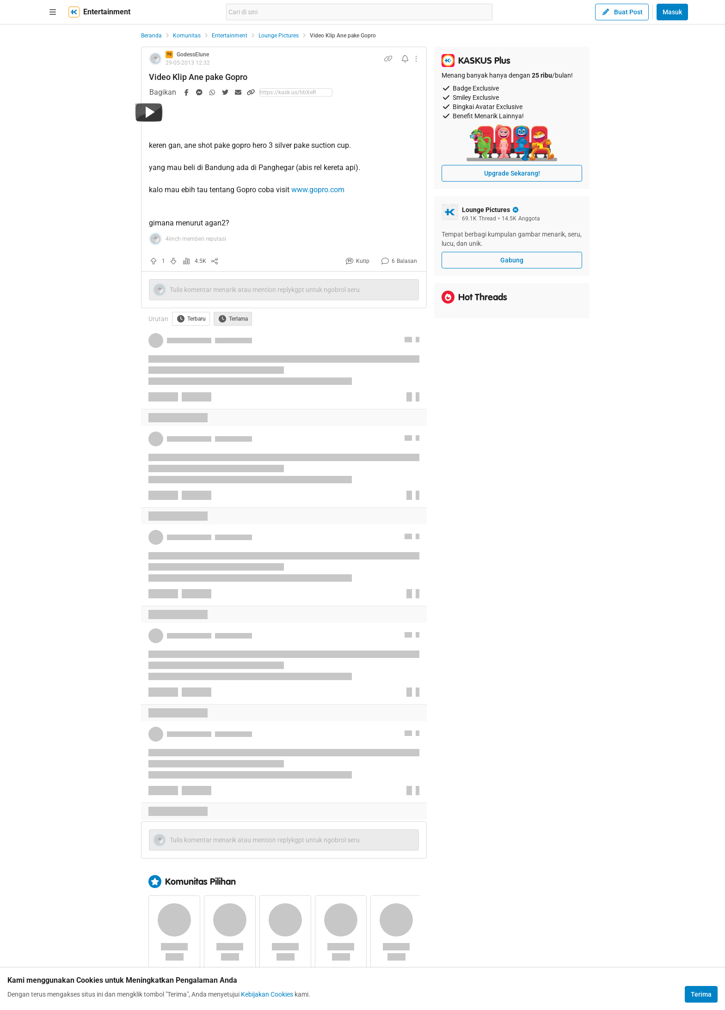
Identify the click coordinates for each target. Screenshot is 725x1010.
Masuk (672, 12)
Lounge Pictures (278, 35)
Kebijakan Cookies (267, 994)
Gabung (511, 260)
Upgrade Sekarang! (512, 173)
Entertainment (229, 35)
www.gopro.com (317, 189)
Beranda (151, 35)
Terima (701, 994)
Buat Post (622, 12)
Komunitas (187, 35)
